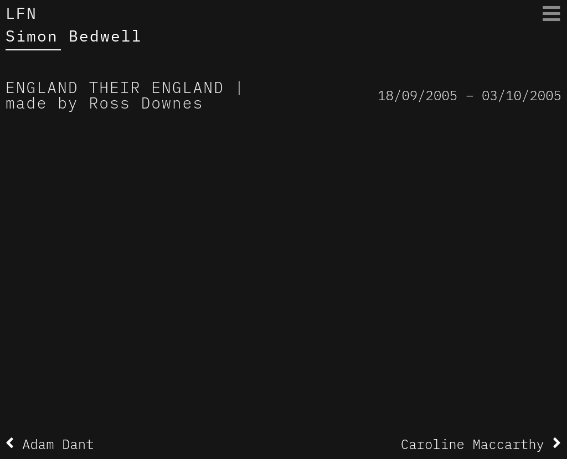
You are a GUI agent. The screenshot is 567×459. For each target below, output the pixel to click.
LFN (21, 13)
